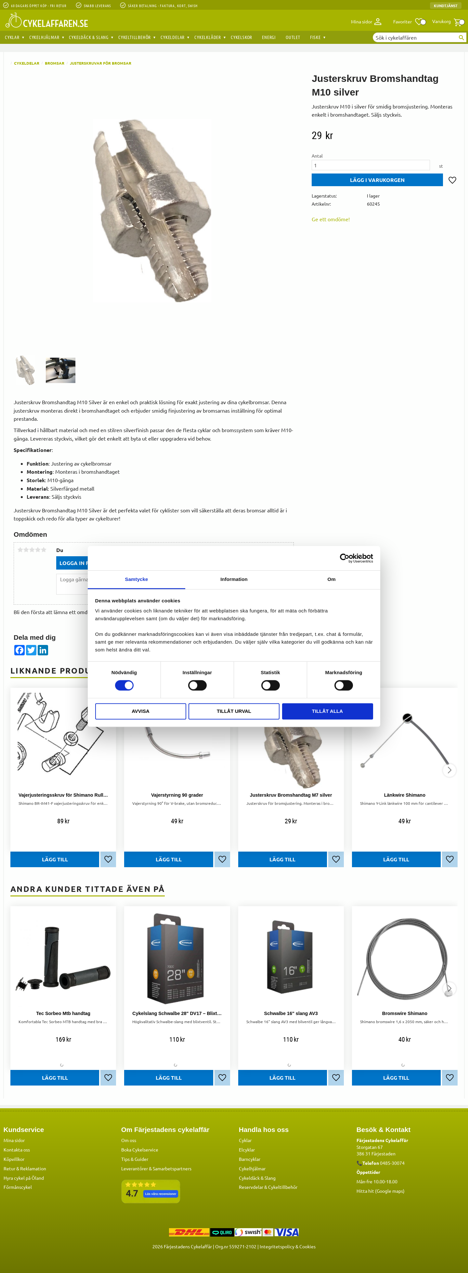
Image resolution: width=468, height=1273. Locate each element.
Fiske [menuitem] (315, 37)
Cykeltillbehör (282, 1187)
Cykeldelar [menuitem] (173, 37)
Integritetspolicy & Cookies (288, 1246)
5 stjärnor (43, 550)
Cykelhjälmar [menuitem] (44, 37)
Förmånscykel (18, 1187)
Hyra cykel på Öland (24, 1178)
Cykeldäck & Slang (257, 1178)
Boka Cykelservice (139, 1149)
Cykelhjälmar (252, 1168)
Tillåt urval (234, 711)
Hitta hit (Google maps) (381, 1191)
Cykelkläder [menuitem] (207, 37)
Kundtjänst (446, 5)
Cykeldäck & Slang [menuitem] (89, 37)
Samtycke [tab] (136, 579)
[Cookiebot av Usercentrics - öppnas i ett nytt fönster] (344, 558)
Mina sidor (14, 1140)
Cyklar (245, 1140)
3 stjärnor (32, 550)
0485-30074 (392, 1163)
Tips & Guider (134, 1159)
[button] (408, 21)
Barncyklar (249, 1159)
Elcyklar (247, 1149)
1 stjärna (20, 550)
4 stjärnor (38, 550)
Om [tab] (331, 579)
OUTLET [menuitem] (293, 37)
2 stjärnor (26, 550)
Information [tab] (234, 579)
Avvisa (141, 711)
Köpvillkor (14, 1159)
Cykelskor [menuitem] (241, 37)
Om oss (128, 1140)
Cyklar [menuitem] (12, 37)
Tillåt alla (327, 711)
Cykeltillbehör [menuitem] (134, 37)
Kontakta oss (17, 1149)
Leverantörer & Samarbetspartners (156, 1168)
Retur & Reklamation (25, 1168)
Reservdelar (251, 1187)
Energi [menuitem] (269, 37)
